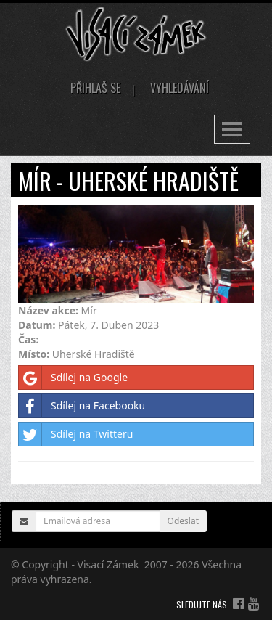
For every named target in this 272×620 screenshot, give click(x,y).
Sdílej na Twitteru (76, 434)
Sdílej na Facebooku (82, 405)
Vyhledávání (179, 88)
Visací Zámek (108, 564)
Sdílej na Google (73, 377)
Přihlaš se (95, 88)
